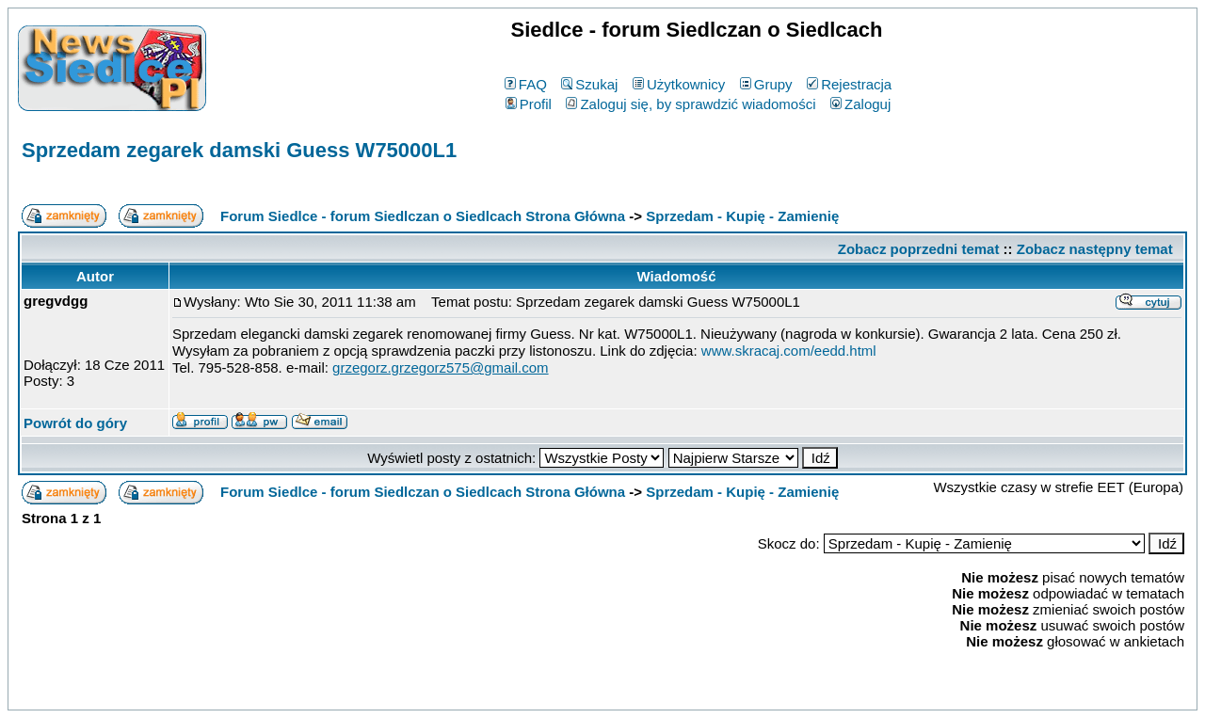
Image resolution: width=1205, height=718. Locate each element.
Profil (529, 104)
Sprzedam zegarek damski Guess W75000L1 (239, 150)
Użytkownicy (679, 84)
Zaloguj (860, 104)
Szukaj (589, 84)
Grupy (766, 84)
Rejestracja (849, 84)
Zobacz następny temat (1095, 249)
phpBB (559, 692)
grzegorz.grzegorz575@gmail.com (440, 367)
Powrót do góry (75, 423)
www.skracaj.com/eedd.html (788, 351)
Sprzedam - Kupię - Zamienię (742, 216)
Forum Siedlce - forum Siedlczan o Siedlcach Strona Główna (422, 216)
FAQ (526, 84)
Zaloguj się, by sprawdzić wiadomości (690, 104)
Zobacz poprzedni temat (919, 249)
